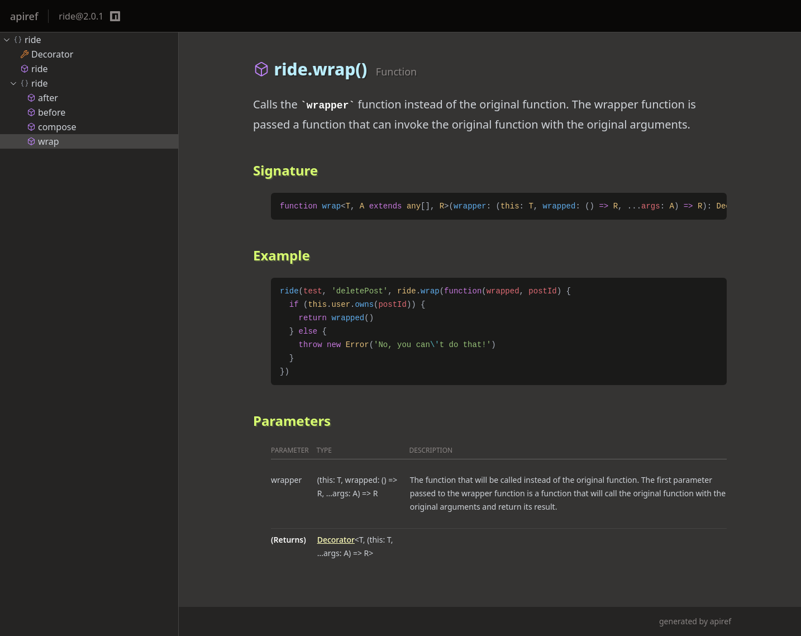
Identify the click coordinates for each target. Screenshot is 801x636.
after (42, 98)
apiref (24, 16)
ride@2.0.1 (81, 16)
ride (21, 40)
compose (52, 127)
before (46, 112)
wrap (43, 141)
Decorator (336, 539)
